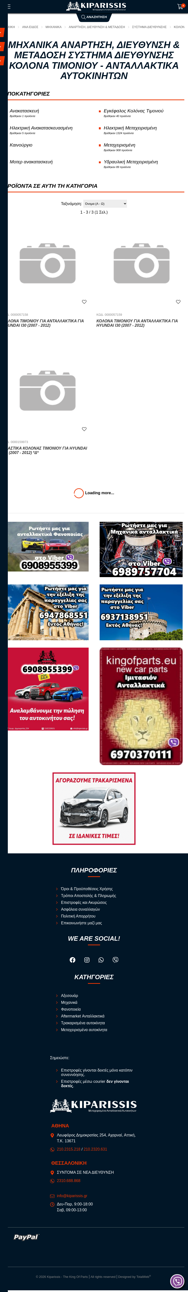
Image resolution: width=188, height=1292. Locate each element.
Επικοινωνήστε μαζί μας (82, 925)
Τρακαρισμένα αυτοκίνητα (83, 1025)
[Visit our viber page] (115, 962)
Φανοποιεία (71, 1011)
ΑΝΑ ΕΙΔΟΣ (30, 27)
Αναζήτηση (94, 17)
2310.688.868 (69, 1183)
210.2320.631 (96, 1151)
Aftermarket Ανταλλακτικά (83, 1018)
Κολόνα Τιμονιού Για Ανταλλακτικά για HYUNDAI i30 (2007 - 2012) (137, 325)
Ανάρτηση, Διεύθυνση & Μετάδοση (98, 27)
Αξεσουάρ (69, 998)
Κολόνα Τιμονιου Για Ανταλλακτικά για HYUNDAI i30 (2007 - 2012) (43, 325)
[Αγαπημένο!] (84, 303)
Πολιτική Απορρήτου (78, 918)
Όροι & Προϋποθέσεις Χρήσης (87, 890)
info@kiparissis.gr (72, 1198)
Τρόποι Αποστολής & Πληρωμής (89, 897)
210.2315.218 (69, 1151)
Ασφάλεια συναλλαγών (81, 911)
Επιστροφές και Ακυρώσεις (84, 904)
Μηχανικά (54, 27)
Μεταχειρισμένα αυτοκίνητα (84, 1032)
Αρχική (9, 27)
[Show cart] (180, 6)
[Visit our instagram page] (87, 962)
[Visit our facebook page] (73, 962)
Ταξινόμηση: (71, 205)
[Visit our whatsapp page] (101, 962)
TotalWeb (143, 1279)
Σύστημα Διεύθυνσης (151, 27)
